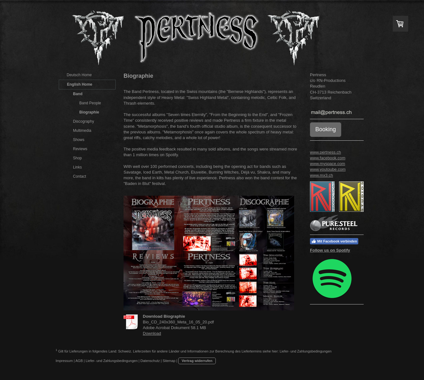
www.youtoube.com (328, 169)
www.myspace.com (327, 163)
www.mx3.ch (321, 175)
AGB (79, 361)
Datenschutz (150, 361)
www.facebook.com (327, 158)
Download (152, 333)
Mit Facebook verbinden (334, 241)
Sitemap (169, 361)
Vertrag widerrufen (197, 361)
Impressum (64, 361)
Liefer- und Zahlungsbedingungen (306, 351)
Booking (325, 129)
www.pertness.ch (325, 152)
